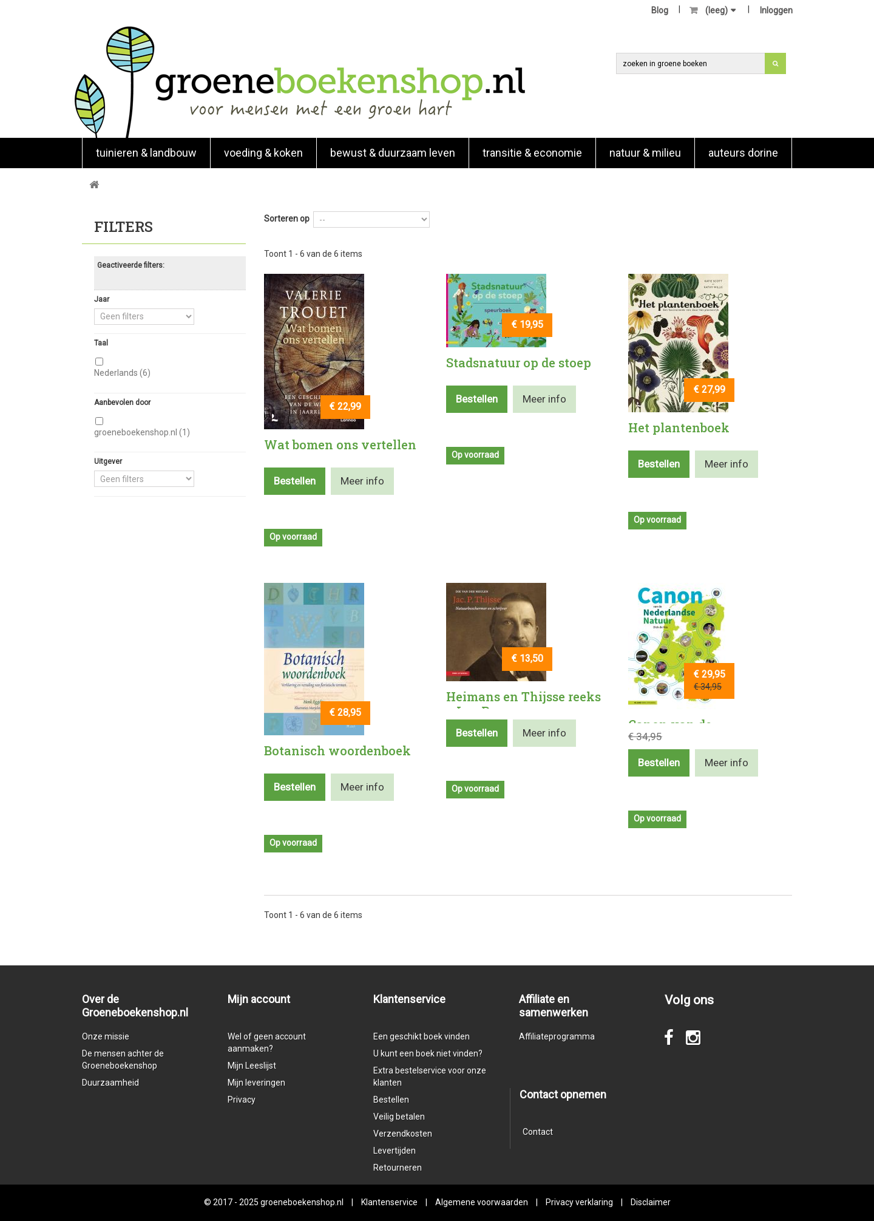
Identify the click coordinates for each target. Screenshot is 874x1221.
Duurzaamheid (110, 1082)
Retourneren (397, 1167)
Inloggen (776, 10)
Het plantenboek (679, 427)
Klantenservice (389, 1202)
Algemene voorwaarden (481, 1202)
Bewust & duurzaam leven (392, 152)
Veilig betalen (399, 1116)
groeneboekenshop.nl (142, 432)
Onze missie (105, 1036)
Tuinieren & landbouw (146, 152)
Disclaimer (651, 1202)
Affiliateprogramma (557, 1036)
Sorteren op (287, 218)
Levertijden (394, 1150)
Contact (538, 1132)
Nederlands (122, 373)
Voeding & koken (263, 152)
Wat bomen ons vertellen (340, 444)
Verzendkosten (402, 1133)
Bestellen (391, 1099)
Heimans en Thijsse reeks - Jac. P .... (523, 703)
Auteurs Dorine (743, 152)
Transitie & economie (532, 152)
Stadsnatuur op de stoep (518, 362)
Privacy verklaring (579, 1202)
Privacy (242, 1099)
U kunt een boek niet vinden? (428, 1053)
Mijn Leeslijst (252, 1065)
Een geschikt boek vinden (421, 1036)
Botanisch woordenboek (337, 750)
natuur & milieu (645, 152)
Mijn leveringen (256, 1082)
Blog (659, 10)
